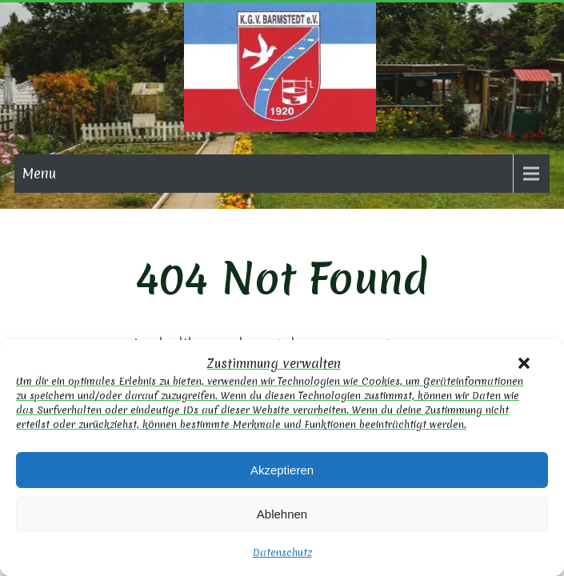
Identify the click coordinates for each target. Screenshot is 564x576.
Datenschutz (282, 552)
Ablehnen (282, 514)
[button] (524, 363)
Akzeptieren (282, 470)
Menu (39, 173)
